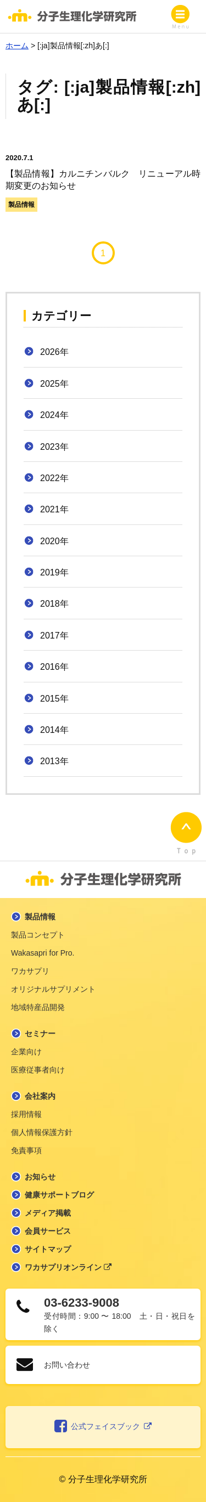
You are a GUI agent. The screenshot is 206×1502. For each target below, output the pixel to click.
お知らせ (40, 1176)
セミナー (40, 1033)
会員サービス (48, 1231)
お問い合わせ (67, 1364)
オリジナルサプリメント (53, 989)
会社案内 (40, 1096)
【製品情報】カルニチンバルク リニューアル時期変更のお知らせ (103, 171)
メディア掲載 (48, 1213)
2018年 (54, 603)
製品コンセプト (38, 934)
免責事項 (26, 1150)
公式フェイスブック (103, 1426)
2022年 (54, 478)
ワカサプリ (30, 971)
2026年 (54, 352)
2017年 (54, 635)
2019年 (54, 572)
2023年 (54, 446)
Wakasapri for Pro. (42, 952)
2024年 (54, 415)
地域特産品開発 (38, 1007)
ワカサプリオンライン (68, 1267)
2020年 (54, 541)
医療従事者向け (38, 1069)
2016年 (54, 666)
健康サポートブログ (59, 1194)
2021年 (54, 509)
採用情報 (26, 1114)
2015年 (54, 698)
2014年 (54, 730)
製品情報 (21, 204)
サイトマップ (48, 1249)
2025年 (54, 383)
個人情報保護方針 (42, 1132)
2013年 (54, 761)
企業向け (26, 1051)
